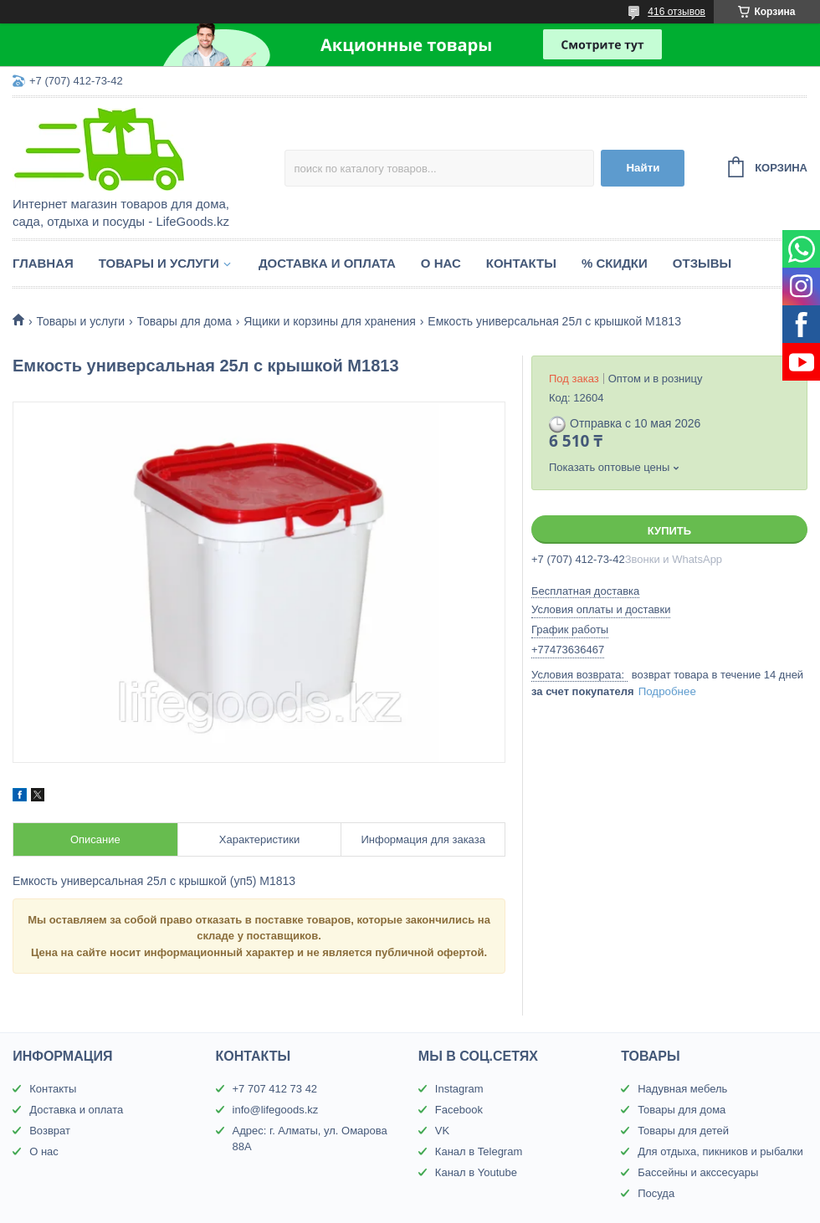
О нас (441, 263)
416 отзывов (676, 12)
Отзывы (702, 263)
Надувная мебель (682, 1088)
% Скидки (615, 263)
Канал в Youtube (476, 1172)
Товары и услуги (159, 263)
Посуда (656, 1193)
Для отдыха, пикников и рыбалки (720, 1151)
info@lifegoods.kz (276, 1109)
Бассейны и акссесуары (698, 1172)
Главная (43, 263)
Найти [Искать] (642, 167)
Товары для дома (184, 321)
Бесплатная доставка (585, 591)
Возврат (49, 1130)
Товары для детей (683, 1130)
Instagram (459, 1088)
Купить (669, 531)
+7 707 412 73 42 (275, 1088)
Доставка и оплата (327, 263)
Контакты (521, 263)
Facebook (459, 1109)
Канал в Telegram (478, 1151)
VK (442, 1130)
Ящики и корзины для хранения (329, 321)
